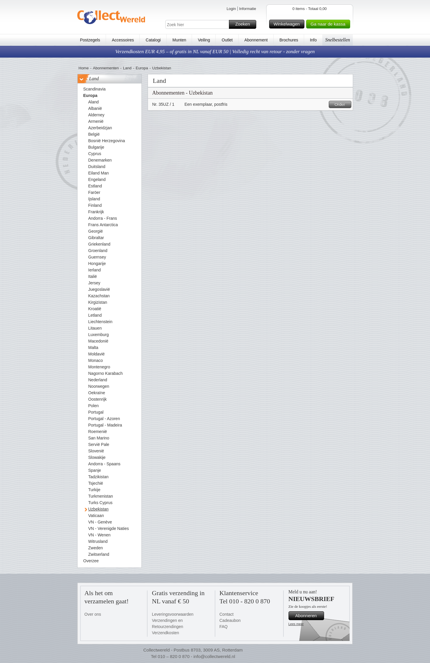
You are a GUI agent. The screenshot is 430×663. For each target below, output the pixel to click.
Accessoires (123, 40)
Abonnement (256, 40)
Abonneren (308, 615)
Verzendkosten (165, 632)
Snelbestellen (337, 39)
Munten (179, 40)
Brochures (288, 40)
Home (84, 68)
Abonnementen (106, 68)
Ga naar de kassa (329, 24)
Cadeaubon (230, 620)
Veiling (204, 40)
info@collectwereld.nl (214, 656)
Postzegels (90, 40)
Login (231, 8)
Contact (227, 614)
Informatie (247, 8)
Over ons (93, 614)
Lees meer (296, 624)
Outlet (227, 40)
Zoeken (244, 24)
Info (313, 40)
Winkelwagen (288, 24)
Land (127, 68)
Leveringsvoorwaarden (173, 614)
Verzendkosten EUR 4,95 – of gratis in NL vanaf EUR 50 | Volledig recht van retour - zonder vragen (215, 51)
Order (342, 104)
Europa (142, 68)
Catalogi (153, 40)
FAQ (224, 626)
